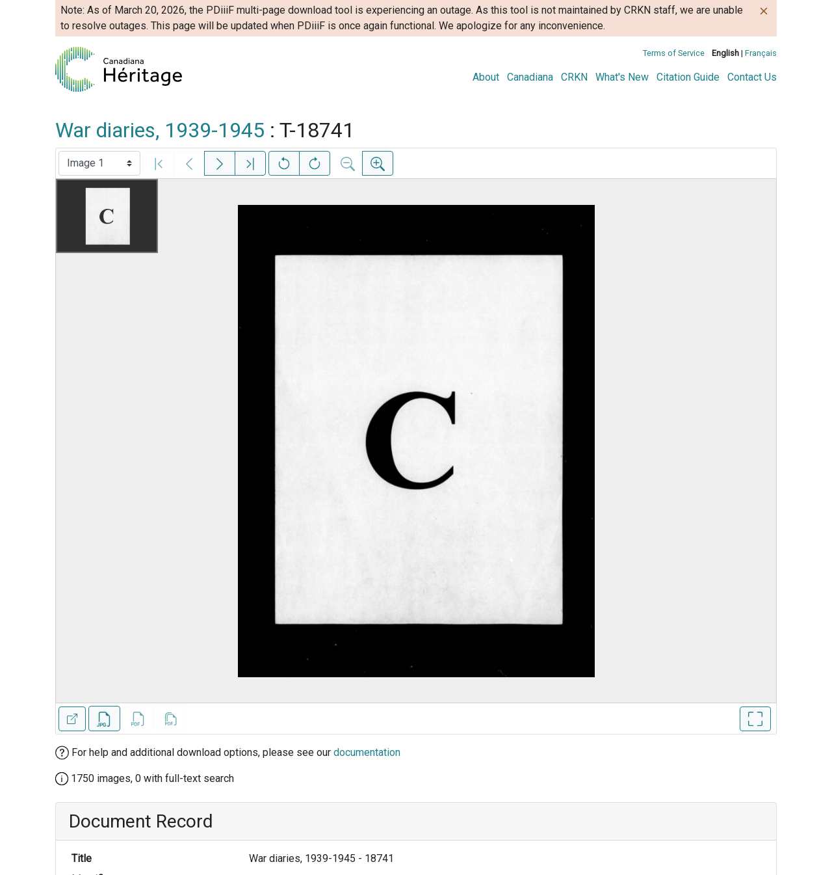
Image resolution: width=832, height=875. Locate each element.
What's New (622, 77)
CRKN (574, 77)
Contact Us (752, 77)
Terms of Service (674, 53)
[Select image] (99, 163)
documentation (366, 752)
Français (761, 53)
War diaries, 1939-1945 (160, 130)
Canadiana (530, 77)
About (486, 77)
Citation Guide (688, 77)
